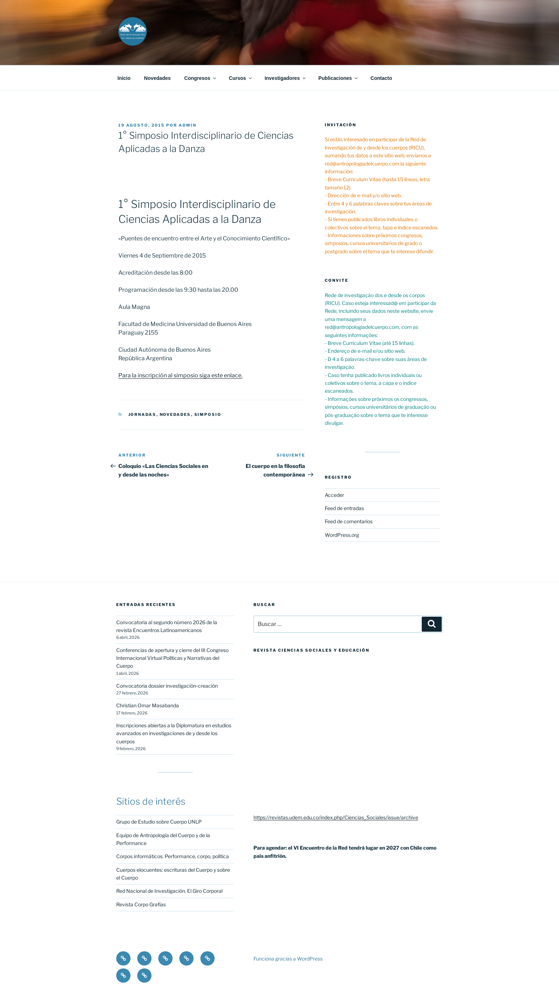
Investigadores (286, 78)
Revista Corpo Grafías (141, 904)
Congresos (200, 78)
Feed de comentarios (349, 521)
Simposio (208, 414)
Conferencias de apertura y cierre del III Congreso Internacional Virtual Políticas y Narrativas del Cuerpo (172, 658)
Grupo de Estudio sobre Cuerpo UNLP (159, 822)
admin (187, 125)
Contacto (381, 78)
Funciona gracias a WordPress (288, 959)
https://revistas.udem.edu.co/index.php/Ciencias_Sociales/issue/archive (335, 817)
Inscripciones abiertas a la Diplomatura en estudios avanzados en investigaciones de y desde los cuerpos (173, 733)
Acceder (334, 495)
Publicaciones (338, 78)
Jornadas (142, 414)
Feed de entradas (344, 508)
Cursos (241, 78)
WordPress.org (342, 535)
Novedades (157, 78)
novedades (175, 414)
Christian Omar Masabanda (147, 705)
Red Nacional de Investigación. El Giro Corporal (169, 891)
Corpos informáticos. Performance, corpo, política (172, 856)
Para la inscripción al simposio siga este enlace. (180, 375)
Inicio (124, 78)
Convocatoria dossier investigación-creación (167, 686)
